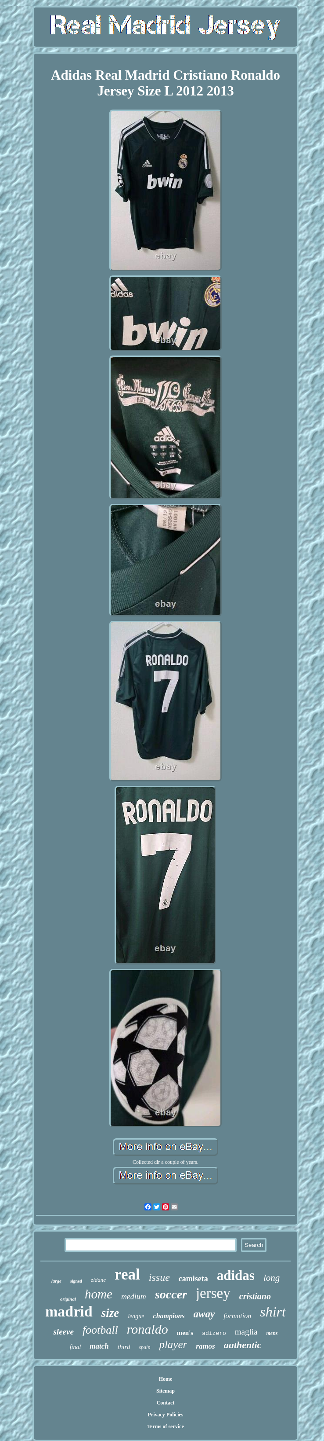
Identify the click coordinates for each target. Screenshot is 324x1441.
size (110, 1313)
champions (169, 1316)
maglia (246, 1331)
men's (185, 1332)
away (204, 1314)
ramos (205, 1346)
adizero (214, 1333)
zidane (98, 1279)
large (56, 1280)
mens (272, 1333)
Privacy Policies (165, 1415)
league (136, 1316)
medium (133, 1296)
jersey (213, 1293)
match (99, 1346)
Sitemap (165, 1391)
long (271, 1277)
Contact (166, 1403)
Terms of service (165, 1426)
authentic (243, 1344)
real (127, 1274)
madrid (69, 1311)
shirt (273, 1312)
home (98, 1294)
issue (159, 1277)
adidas (236, 1275)
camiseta (193, 1278)
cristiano (255, 1296)
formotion (237, 1316)
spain (144, 1347)
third (124, 1346)
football (100, 1330)
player (173, 1344)
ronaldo (147, 1329)
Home (166, 1379)
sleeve (63, 1331)
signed (76, 1281)
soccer (171, 1294)
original (68, 1299)
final (75, 1347)
